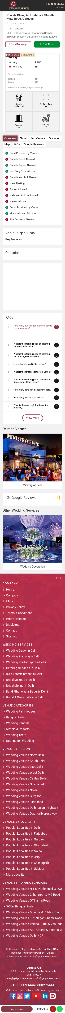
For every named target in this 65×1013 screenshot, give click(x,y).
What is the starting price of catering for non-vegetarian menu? (32, 355)
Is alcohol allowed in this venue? (30, 364)
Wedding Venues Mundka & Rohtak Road (33, 912)
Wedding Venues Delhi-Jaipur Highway (32, 807)
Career (50, 952)
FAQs (17, 144)
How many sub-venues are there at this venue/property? (33, 326)
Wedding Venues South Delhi (25, 761)
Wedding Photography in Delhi (26, 662)
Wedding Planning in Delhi (23, 656)
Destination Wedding (20, 740)
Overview (10, 138)
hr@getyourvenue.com (45, 956)
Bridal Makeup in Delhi (21, 680)
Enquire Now (17, 1009)
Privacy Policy (15, 607)
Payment (40, 952)
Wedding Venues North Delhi (25, 755)
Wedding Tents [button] (16, 735)
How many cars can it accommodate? (32, 389)
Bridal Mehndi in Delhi (20, 685)
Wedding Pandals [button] (17, 723)
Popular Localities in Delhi (23, 827)
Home (10, 589)
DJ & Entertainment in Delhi (24, 674)
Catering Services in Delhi (23, 668)
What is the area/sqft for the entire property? (31, 406)
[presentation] (6, 458)
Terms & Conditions (19, 613)
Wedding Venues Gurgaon (23, 796)
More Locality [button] (15, 874)
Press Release (16, 619)
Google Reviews (34, 144)
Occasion (54, 138)
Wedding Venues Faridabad (24, 802)
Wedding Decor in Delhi (21, 650)
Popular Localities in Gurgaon (25, 839)
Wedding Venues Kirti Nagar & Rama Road (34, 918)
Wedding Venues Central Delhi (26, 778)
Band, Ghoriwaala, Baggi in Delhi (27, 691)
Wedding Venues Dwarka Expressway (31, 813)
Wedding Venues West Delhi (25, 772)
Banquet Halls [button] (15, 717)
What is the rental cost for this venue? (32, 372)
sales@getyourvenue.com (19, 978)
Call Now (47, 44)
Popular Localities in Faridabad (26, 833)
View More (32, 417)
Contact (11, 630)
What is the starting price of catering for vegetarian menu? (32, 344)
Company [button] (12, 595)
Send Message (18, 44)
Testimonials (34, 949)
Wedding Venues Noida (22, 790)
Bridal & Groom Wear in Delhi (25, 697)
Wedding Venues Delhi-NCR (24, 935)
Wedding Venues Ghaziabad (25, 784)
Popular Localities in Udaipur (25, 868)
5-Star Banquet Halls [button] (20, 906)
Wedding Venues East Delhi (24, 766)
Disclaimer (13, 624)
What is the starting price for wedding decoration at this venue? (32, 380)
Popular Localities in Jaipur (24, 857)
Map (7, 144)
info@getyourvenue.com (48, 978)
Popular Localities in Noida (24, 851)
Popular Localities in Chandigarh (27, 863)
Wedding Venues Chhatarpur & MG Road (33, 894)
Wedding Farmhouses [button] (21, 711)
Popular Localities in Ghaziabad (27, 845)
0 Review (17, 28)
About (23, 138)
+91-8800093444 (53, 4)
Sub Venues (38, 138)
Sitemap (11, 636)
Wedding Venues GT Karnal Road (28, 900)
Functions (28, 952)
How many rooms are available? (29, 397)
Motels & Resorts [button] (18, 729)
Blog (23, 949)
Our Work (48, 949)
